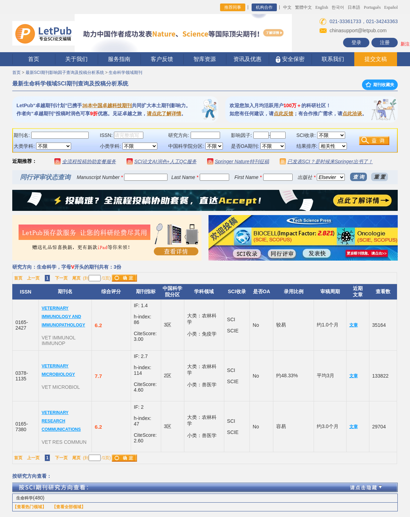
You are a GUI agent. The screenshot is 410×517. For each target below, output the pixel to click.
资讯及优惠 (247, 59)
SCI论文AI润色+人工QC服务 (165, 161)
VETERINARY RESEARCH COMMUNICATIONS (61, 421)
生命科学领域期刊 (125, 72)
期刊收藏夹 (379, 85)
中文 (287, 7)
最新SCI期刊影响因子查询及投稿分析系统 (65, 72)
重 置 (379, 177)
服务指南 (119, 59)
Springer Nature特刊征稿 (242, 161)
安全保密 (290, 59)
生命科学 (24, 498)
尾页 (76, 278)
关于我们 (76, 59)
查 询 (358, 177)
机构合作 (264, 7)
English (321, 7)
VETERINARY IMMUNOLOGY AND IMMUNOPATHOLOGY (63, 317)
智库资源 (204, 59)
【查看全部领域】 (69, 506)
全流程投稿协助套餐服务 (89, 161)
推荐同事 (232, 7)
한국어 (338, 7)
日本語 (354, 7)
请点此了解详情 (164, 113)
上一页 (33, 278)
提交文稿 (375, 59)
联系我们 (333, 59)
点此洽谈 (352, 113)
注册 (385, 42)
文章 (353, 325)
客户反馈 (162, 59)
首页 (33, 59)
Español (391, 7)
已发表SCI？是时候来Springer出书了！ (330, 161)
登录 (356, 42)
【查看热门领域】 (29, 506)
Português (372, 7)
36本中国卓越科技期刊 (107, 105)
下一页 (61, 278)
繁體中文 (303, 7)
